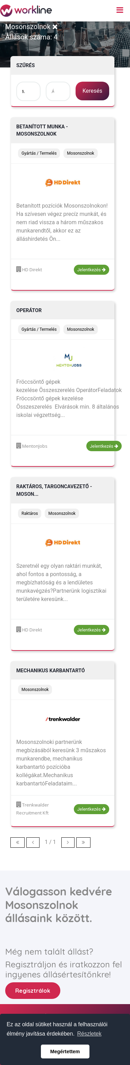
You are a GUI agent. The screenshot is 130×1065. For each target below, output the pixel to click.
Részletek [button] (89, 1034)
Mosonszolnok (31, 26)
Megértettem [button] (65, 1051)
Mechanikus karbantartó (50, 671)
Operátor (29, 310)
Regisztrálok (32, 990)
